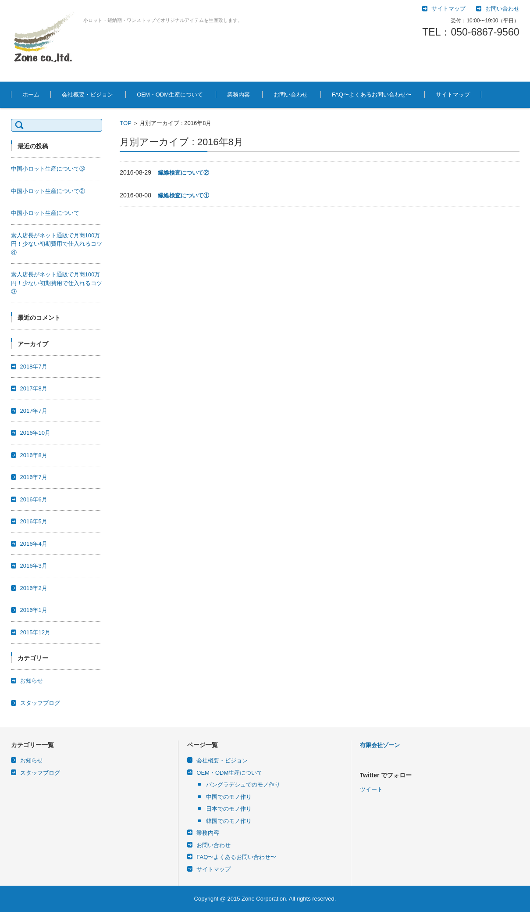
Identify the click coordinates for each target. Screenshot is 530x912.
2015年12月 (35, 632)
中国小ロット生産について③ (48, 168)
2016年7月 (33, 477)
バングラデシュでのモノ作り (243, 784)
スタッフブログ (40, 703)
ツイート (371, 789)
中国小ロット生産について (45, 213)
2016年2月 (33, 588)
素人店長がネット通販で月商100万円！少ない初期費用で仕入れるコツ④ (56, 244)
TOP (126, 123)
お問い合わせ (291, 94)
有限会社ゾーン (380, 745)
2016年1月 (33, 610)
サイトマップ (453, 94)
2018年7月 (33, 366)
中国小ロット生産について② (48, 191)
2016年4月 (33, 543)
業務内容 (238, 94)
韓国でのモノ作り (229, 821)
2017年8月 (33, 388)
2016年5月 (33, 521)
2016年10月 (35, 432)
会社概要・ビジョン (87, 94)
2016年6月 (33, 499)
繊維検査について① (183, 195)
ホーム (30, 94)
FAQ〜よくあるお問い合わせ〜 (372, 94)
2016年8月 (33, 455)
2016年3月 (33, 565)
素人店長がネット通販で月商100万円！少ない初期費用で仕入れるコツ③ (56, 283)
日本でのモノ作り (229, 808)
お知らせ (31, 680)
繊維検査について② (183, 172)
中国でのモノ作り (229, 797)
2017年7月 (33, 411)
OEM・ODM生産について (170, 94)
